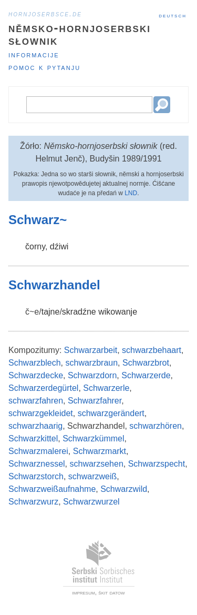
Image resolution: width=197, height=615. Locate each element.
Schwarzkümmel (93, 438)
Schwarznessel (36, 463)
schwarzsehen (96, 463)
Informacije (33, 54)
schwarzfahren (35, 400)
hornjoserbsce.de (45, 13)
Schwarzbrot (145, 362)
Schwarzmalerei (38, 451)
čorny (35, 246)
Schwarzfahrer (94, 400)
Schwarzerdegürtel (43, 388)
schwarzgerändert (111, 413)
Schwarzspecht (156, 463)
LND (131, 193)
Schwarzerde (145, 375)
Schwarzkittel (33, 438)
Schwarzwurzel (91, 501)
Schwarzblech (34, 362)
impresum (83, 592)
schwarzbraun (92, 362)
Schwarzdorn (92, 375)
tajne (51, 311)
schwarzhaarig (35, 425)
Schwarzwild (123, 489)
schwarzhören (155, 425)
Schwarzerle (106, 388)
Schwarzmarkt (99, 451)
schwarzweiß (92, 476)
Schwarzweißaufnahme (52, 489)
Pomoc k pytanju (44, 67)
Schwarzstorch (36, 476)
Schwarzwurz (33, 501)
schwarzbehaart (151, 350)
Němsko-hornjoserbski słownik (79, 34)
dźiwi (59, 246)
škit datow (111, 592)
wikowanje (117, 311)
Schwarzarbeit (90, 350)
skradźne (79, 311)
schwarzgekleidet (40, 413)
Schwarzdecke (35, 375)
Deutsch (172, 15)
